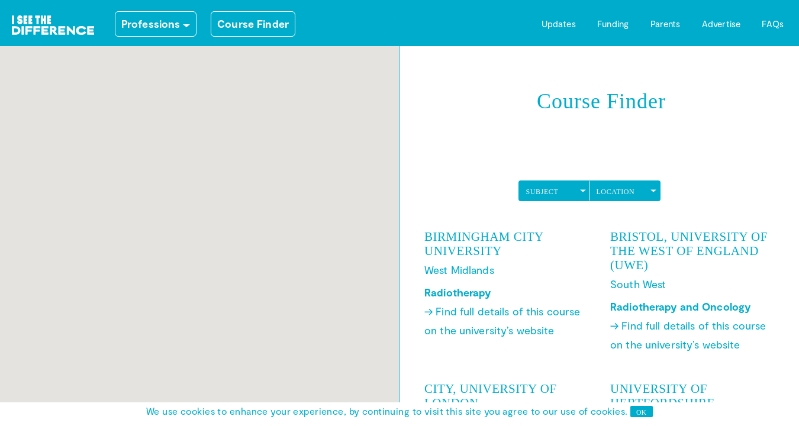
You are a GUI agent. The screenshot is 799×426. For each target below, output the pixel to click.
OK (641, 412)
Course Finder (253, 23)
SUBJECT (542, 192)
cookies (608, 411)
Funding (613, 23)
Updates (559, 23)
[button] (137, 311)
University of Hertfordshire (662, 396)
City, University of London (490, 396)
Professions (150, 23)
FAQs (773, 23)
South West (638, 284)
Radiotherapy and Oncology (680, 306)
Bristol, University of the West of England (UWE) (689, 251)
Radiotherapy (457, 292)
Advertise (721, 23)
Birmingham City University (483, 244)
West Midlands (459, 269)
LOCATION (615, 192)
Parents (665, 23)
